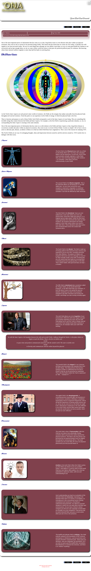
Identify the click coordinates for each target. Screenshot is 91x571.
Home (68, 27)
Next (86, 27)
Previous (77, 27)
